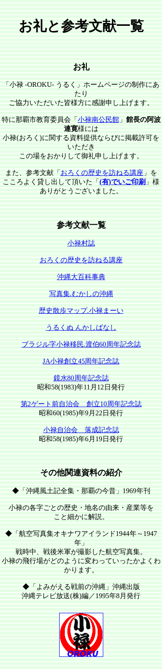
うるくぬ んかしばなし (81, 327)
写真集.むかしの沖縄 (81, 293)
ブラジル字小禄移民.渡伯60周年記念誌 (81, 344)
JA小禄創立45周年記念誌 (81, 361)
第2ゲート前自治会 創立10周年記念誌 (81, 404)
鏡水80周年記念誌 (81, 378)
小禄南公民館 (98, 119)
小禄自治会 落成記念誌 (81, 429)
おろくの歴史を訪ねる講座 (101, 172)
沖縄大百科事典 (81, 276)
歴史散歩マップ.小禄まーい (81, 310)
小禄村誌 (81, 243)
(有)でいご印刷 (122, 181)
